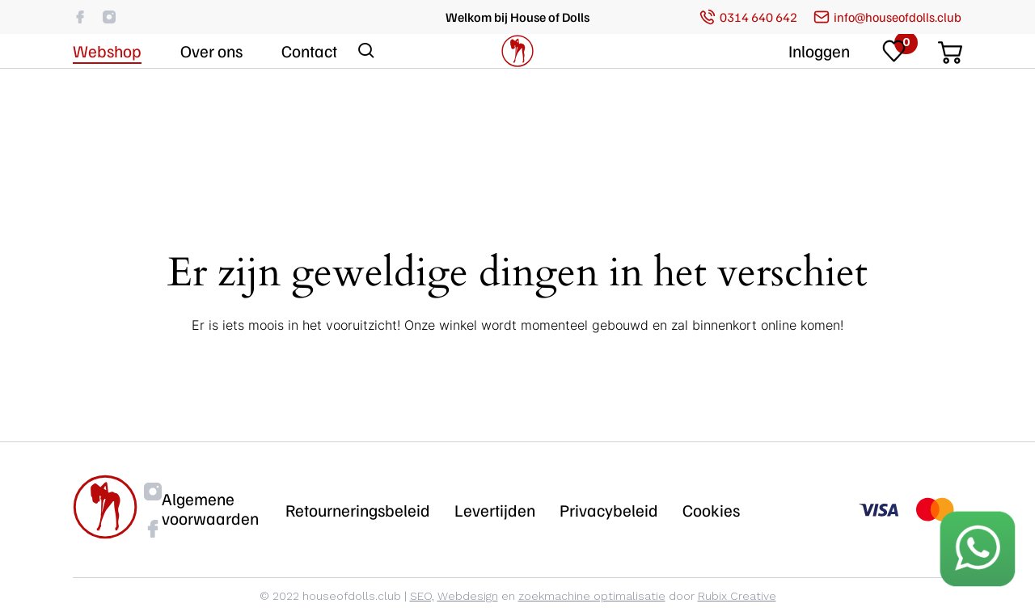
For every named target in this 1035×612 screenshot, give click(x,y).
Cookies (711, 510)
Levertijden (494, 510)
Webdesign (467, 595)
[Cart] (950, 95)
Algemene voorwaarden (210, 508)
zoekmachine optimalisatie (591, 595)
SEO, (422, 595)
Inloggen (819, 98)
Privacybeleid (609, 510)
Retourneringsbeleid (357, 510)
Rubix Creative (737, 595)
